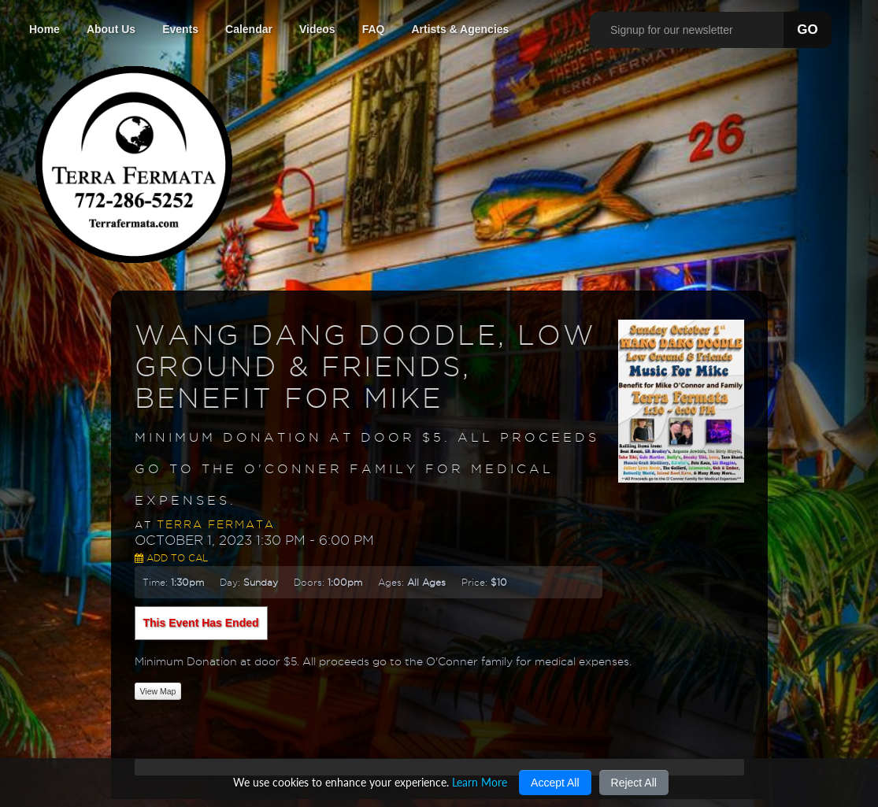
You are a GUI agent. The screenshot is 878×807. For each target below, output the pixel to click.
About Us (111, 29)
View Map (158, 691)
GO (807, 29)
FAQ (373, 29)
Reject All (634, 782)
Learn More (479, 782)
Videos (317, 29)
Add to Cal (171, 558)
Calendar (248, 29)
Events (180, 29)
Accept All (555, 782)
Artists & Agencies (460, 29)
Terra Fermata (216, 524)
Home (44, 29)
